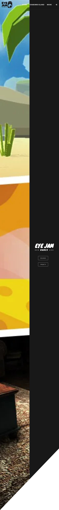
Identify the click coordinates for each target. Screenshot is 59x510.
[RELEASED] (43, 258)
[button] (56, 4)
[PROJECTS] (43, 264)
